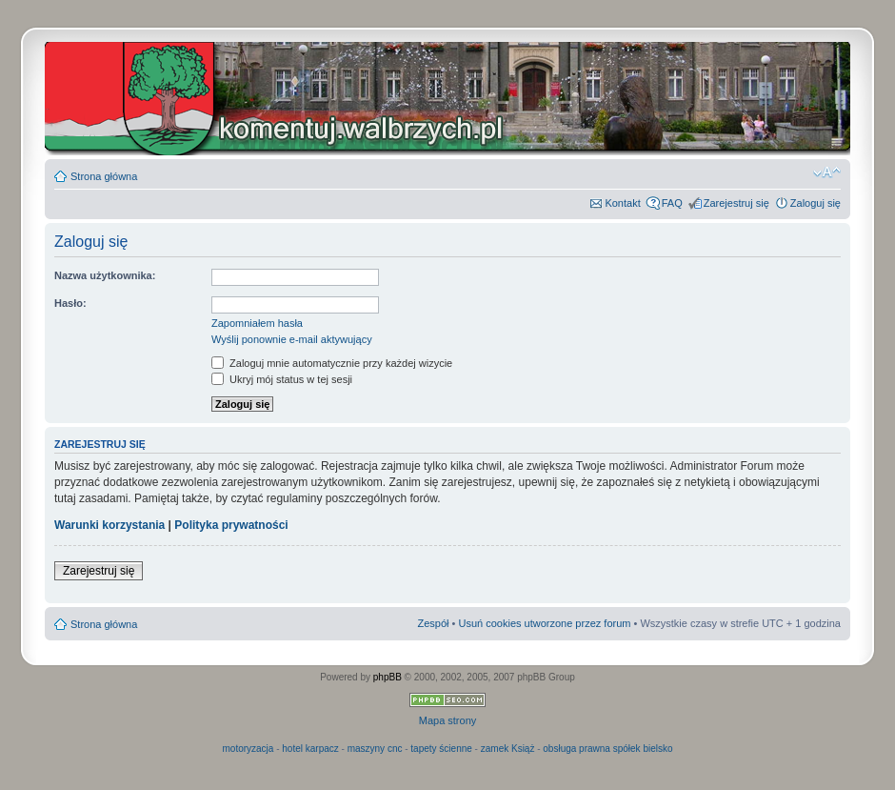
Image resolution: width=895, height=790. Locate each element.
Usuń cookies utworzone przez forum (544, 623)
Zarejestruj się (736, 203)
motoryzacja (247, 748)
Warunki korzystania (109, 525)
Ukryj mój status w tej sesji (281, 379)
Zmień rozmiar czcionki (827, 172)
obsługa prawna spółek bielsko (607, 748)
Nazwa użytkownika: (104, 275)
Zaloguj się (815, 203)
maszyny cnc (375, 748)
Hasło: (70, 303)
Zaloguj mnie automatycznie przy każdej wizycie (331, 363)
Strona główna (103, 176)
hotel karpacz (310, 748)
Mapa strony (448, 720)
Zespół (432, 623)
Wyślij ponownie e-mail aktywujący (291, 339)
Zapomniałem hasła (257, 323)
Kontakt (622, 203)
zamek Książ (508, 748)
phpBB (387, 677)
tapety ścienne (441, 748)
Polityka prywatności (231, 525)
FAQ (672, 203)
